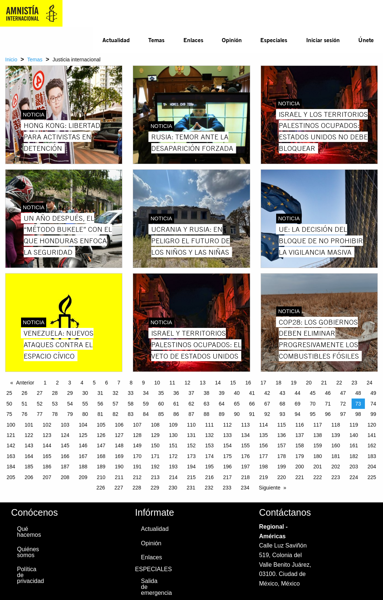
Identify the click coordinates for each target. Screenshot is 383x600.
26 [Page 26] (24, 393)
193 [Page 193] (173, 467)
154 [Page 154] (227, 445)
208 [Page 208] (65, 477)
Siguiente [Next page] (269, 488)
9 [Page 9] (143, 383)
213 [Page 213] (155, 477)
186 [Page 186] (47, 467)
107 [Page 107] (137, 425)
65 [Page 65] (237, 404)
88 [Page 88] (207, 414)
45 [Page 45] (313, 393)
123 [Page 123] (47, 435)
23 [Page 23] (354, 383)
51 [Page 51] (24, 404)
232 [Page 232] (209, 488)
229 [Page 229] (154, 488)
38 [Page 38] (207, 393)
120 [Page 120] (371, 425)
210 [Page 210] (101, 477)
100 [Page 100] (11, 425)
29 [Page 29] (70, 393)
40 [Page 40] (237, 393)
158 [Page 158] (299, 445)
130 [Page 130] (173, 435)
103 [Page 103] (65, 425)
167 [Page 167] (83, 456)
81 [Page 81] (101, 414)
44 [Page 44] (298, 393)
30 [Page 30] (85, 393)
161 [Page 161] (353, 445)
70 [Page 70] (313, 404)
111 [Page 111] (209, 425)
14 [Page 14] (218, 383)
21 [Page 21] (324, 383)
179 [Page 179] (299, 456)
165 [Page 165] (47, 456)
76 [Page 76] (24, 414)
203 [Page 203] (353, 467)
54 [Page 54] (70, 404)
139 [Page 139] (335, 435)
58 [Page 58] (131, 404)
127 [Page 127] (119, 435)
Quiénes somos (28, 552)
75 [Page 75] (9, 414)
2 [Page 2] (57, 383)
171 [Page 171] (155, 456)
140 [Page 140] (353, 435)
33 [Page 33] (131, 393)
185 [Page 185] (29, 467)
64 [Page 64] (222, 404)
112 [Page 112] (227, 425)
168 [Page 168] (101, 456)
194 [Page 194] (191, 467)
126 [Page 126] (101, 435)
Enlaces (193, 40)
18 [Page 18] (279, 383)
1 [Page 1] (45, 383)
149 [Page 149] (137, 445)
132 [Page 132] (209, 435)
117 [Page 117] (317, 425)
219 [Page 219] (263, 477)
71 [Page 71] (328, 404)
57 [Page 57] (116, 404)
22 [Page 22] (339, 383)
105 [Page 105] (101, 425)
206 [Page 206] (29, 477)
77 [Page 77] (40, 414)
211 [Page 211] (119, 477)
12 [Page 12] (187, 383)
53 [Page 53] (55, 404)
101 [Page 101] (29, 425)
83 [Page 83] (131, 414)
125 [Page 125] (83, 435)
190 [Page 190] (119, 467)
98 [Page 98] (358, 414)
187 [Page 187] (65, 467)
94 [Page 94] (298, 414)
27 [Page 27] (40, 393)
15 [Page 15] (233, 383)
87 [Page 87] (191, 414)
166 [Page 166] (65, 456)
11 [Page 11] (172, 383)
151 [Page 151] (173, 445)
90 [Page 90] (237, 414)
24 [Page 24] (370, 383)
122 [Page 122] (29, 435)
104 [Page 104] (83, 425)
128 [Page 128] (137, 435)
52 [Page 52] (40, 404)
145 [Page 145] (65, 445)
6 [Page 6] (106, 383)
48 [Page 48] (358, 393)
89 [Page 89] (222, 414)
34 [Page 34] (146, 393)
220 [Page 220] (281, 477)
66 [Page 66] (252, 404)
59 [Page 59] (146, 404)
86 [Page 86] (176, 414)
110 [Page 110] (191, 425)
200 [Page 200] (299, 467)
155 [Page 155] (245, 445)
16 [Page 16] (248, 383)
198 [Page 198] (263, 467)
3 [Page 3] (69, 383)
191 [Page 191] (137, 467)
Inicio (11, 59)
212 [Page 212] (137, 477)
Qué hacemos (28, 532)
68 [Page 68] (282, 404)
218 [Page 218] (245, 477)
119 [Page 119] (353, 425)
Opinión (232, 40)
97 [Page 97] (343, 414)
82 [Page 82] (116, 414)
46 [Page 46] (328, 393)
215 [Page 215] (191, 477)
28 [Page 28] (55, 393)
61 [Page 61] (176, 404)
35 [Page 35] (161, 393)
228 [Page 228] (136, 488)
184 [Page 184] (11, 467)
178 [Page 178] (281, 456)
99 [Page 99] (373, 414)
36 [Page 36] (176, 393)
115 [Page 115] (281, 425)
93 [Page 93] (282, 414)
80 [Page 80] (85, 414)
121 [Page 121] (11, 435)
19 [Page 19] (294, 383)
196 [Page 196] (227, 467)
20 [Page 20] (309, 383)
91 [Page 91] (252, 414)
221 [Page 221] (299, 477)
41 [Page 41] (252, 393)
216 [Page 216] (209, 477)
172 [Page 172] (173, 456)
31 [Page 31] (101, 393)
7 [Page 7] (119, 383)
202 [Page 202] (335, 467)
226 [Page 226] (100, 488)
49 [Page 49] (373, 393)
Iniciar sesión (323, 40)
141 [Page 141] (371, 435)
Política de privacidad (28, 575)
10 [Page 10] (157, 383)
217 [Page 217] (227, 477)
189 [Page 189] (101, 467)
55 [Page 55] (85, 404)
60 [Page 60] (161, 404)
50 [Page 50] (9, 404)
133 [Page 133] (227, 435)
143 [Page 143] (29, 445)
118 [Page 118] (335, 425)
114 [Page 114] (263, 425)
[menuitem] (116, 40)
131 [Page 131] (191, 435)
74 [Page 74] (373, 404)
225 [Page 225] (371, 477)
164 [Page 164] (29, 456)
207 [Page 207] (47, 477)
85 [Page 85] (161, 414)
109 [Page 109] (173, 425)
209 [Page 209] (83, 477)
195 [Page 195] (209, 467)
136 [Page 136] (281, 435)
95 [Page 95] (313, 414)
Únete (366, 40)
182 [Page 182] (353, 456)
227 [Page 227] (119, 488)
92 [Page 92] (267, 414)
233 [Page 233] (227, 488)
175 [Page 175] (227, 456)
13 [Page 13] (203, 383)
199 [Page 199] (281, 467)
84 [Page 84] (146, 414)
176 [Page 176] (245, 456)
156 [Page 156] (263, 445)
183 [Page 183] (371, 456)
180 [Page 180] (317, 456)
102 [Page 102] (47, 425)
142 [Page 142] (11, 445)
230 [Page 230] (173, 488)
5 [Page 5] (94, 383)
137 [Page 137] (299, 435)
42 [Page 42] (267, 393)
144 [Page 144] (47, 445)
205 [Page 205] (11, 477)
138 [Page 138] (317, 435)
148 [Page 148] (119, 445)
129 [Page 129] (155, 435)
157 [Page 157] (281, 445)
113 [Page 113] (245, 425)
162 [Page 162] (371, 445)
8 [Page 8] (131, 383)
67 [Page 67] (267, 404)
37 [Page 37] (191, 393)
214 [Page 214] (173, 477)
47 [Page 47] (343, 393)
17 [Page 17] (263, 383)
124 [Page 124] (65, 435)
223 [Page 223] (335, 477)
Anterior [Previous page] (25, 383)
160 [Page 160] (335, 445)
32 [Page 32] (116, 393)
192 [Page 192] (155, 467)
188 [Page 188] (83, 467)
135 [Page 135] (263, 435)
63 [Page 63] (207, 404)
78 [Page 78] (55, 414)
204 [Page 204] (371, 467)
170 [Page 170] (137, 456)
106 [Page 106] (119, 425)
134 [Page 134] (245, 435)
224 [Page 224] (353, 477)
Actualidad (116, 40)
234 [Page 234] (245, 488)
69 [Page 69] (298, 404)
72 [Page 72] (343, 404)
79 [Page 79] (70, 414)
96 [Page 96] (328, 414)
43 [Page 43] (282, 393)
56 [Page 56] (101, 404)
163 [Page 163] (11, 456)
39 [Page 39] (222, 393)
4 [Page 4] (82, 383)
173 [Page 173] (191, 456)
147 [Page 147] (101, 445)
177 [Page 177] (263, 456)
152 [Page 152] (191, 445)
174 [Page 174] (209, 456)
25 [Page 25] (9, 393)
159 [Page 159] (317, 445)
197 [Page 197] (245, 467)
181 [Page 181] (335, 456)
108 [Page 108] (155, 425)
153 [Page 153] (209, 445)
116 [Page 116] (299, 425)
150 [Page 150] (155, 445)
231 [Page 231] (191, 488)
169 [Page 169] (119, 456)
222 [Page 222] (317, 477)
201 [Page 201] (317, 467)
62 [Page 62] (191, 404)
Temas (156, 40)
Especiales (273, 40)
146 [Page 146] (83, 445)
